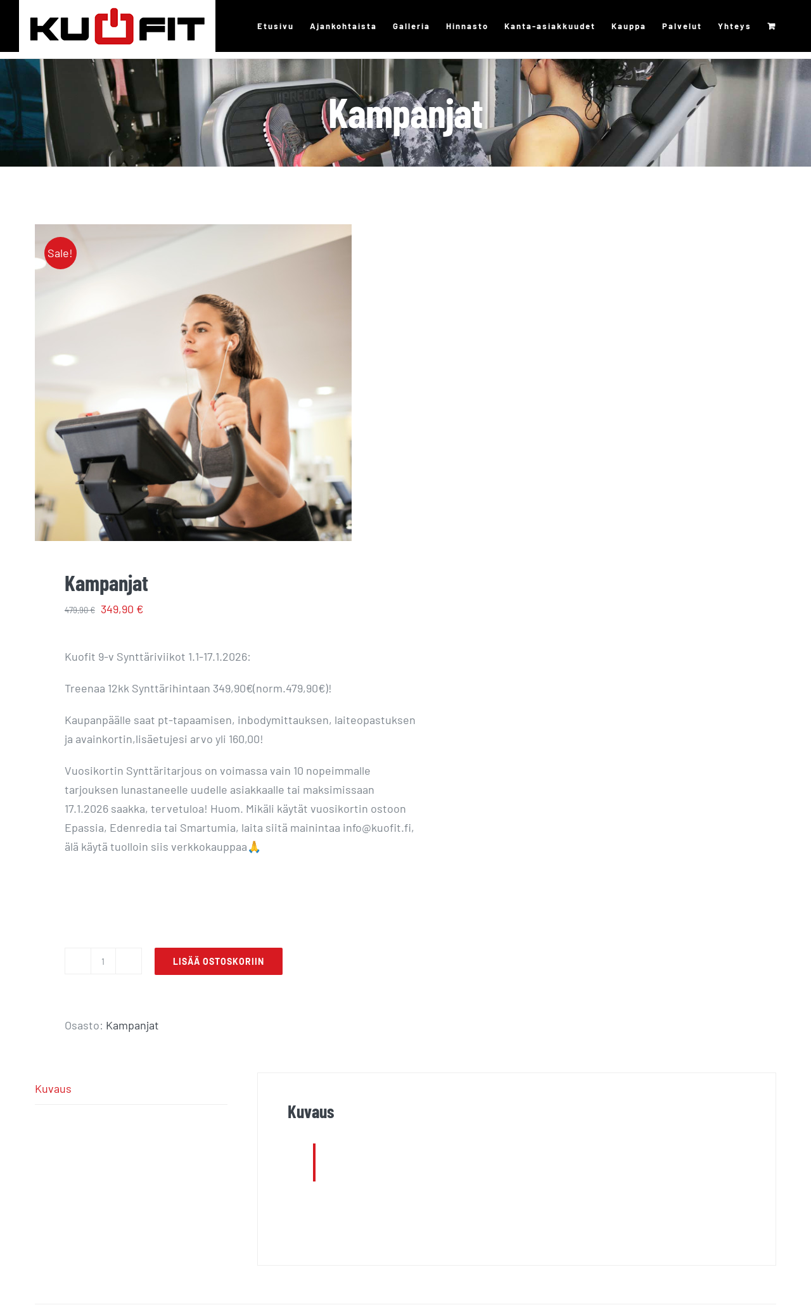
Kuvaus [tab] (53, 1088)
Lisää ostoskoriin (218, 961)
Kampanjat (132, 1025)
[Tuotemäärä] (103, 961)
